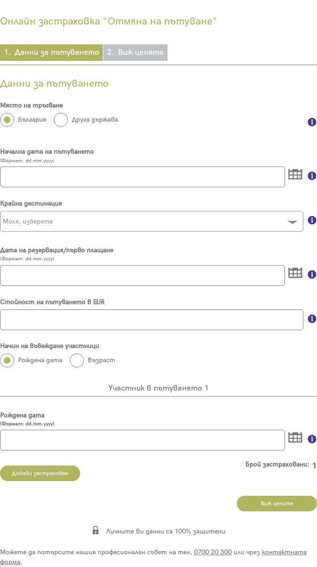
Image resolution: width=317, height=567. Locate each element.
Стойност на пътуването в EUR (52, 302)
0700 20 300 (213, 552)
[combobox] (151, 221)
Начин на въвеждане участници (49, 346)
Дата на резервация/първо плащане (56, 250)
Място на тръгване (31, 105)
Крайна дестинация (31, 204)
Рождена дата (158, 419)
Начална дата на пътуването (47, 152)
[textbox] (151, 221)
